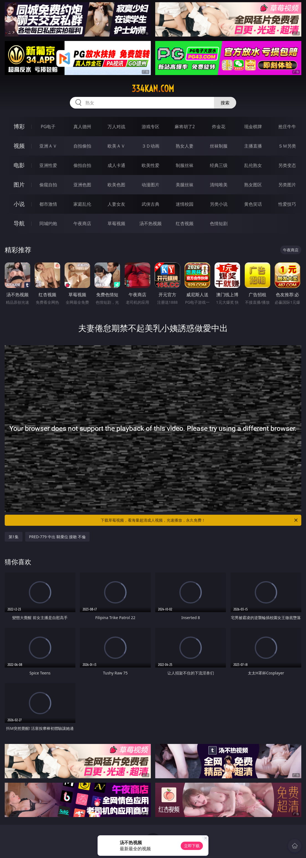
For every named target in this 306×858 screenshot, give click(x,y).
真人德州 (82, 126)
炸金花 (218, 126)
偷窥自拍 (48, 185)
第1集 (14, 536)
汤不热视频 (150, 223)
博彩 (19, 126)
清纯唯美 (219, 185)
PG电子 (48, 126)
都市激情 (48, 204)
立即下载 (192, 845)
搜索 (225, 103)
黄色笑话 (253, 204)
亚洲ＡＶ (48, 146)
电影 (19, 165)
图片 (19, 184)
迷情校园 (184, 204)
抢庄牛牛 (287, 126)
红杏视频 (184, 223)
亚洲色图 (82, 185)
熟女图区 (253, 185)
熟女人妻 (184, 146)
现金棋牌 (253, 126)
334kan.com (153, 88)
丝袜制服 (219, 146)
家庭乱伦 (82, 204)
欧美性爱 (150, 165)
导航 (19, 223)
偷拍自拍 (82, 165)
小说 (19, 204)
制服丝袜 (184, 165)
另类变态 (287, 165)
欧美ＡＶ (116, 146)
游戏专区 (150, 126)
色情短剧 (219, 223)
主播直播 (253, 146)
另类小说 (219, 204)
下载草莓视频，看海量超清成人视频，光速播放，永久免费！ (200, 520)
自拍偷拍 (82, 146)
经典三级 (219, 165)
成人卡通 (116, 165)
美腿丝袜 (184, 185)
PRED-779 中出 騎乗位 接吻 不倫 (57, 536)
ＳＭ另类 (287, 146)
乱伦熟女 (253, 165)
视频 (19, 146)
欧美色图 (116, 185)
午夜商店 (82, 223)
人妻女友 (116, 204)
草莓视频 (116, 223)
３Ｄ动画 (150, 146)
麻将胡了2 (185, 126)
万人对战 (116, 126)
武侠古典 (150, 204)
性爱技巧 (287, 204)
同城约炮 (48, 223)
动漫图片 (150, 185)
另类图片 (287, 185)
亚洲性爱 (48, 165)
